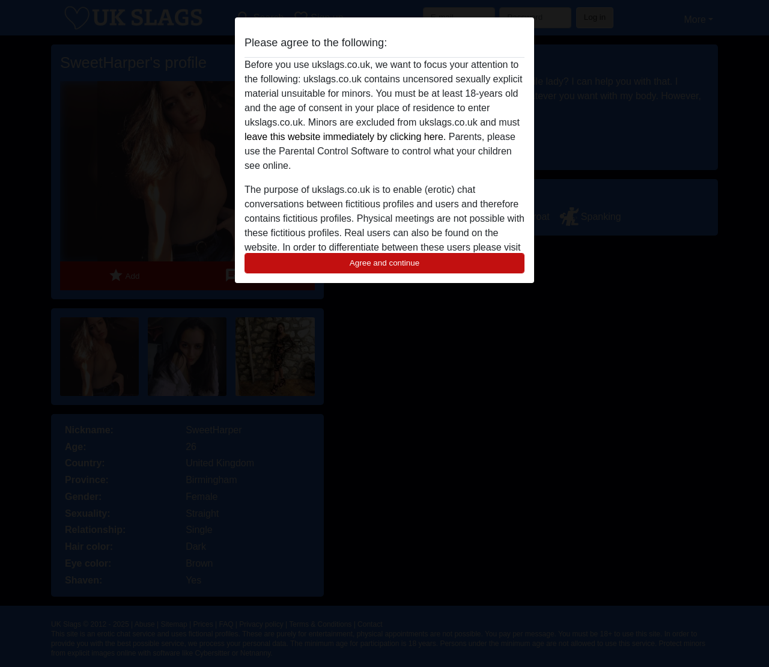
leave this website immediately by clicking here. (345, 137)
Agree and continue (384, 262)
